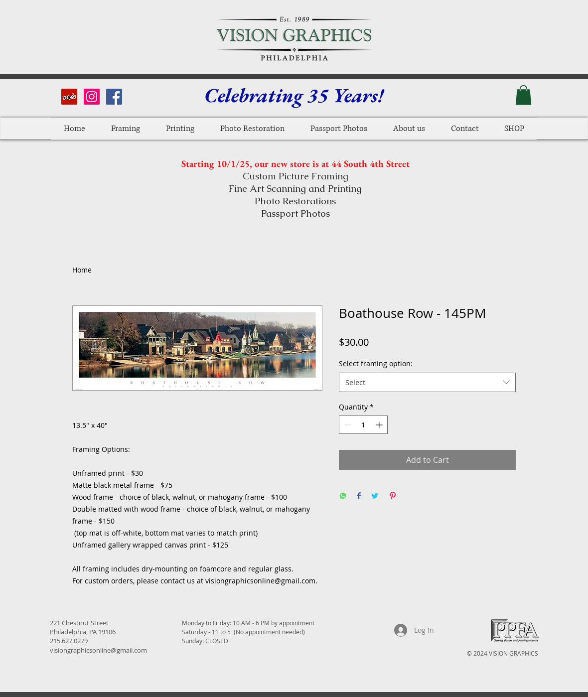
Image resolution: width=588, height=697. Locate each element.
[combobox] (427, 382)
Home (82, 270)
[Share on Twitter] (375, 496)
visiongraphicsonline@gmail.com (98, 650)
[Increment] (380, 424)
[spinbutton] (363, 424)
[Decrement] (346, 424)
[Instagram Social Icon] (92, 97)
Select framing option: (376, 363)
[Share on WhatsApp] (343, 496)
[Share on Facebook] (359, 496)
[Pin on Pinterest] (393, 496)
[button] (523, 95)
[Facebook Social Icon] (114, 97)
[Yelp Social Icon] (69, 97)
